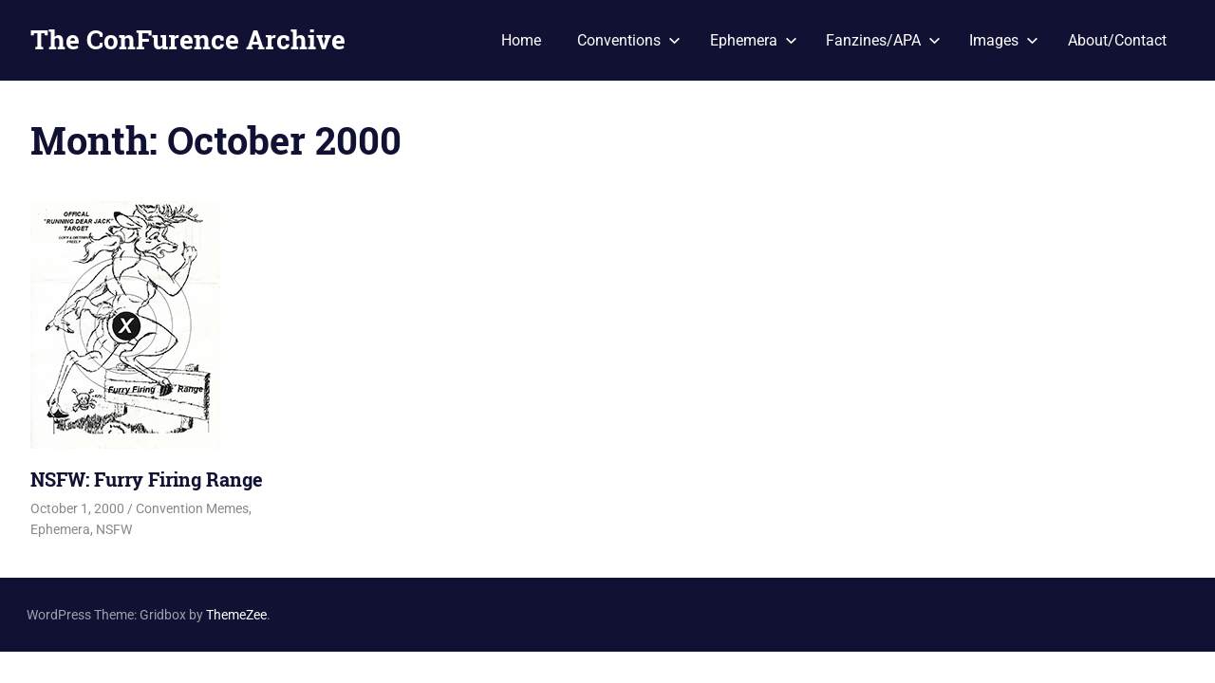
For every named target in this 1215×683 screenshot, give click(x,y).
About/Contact (1117, 40)
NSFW (114, 529)
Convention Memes (192, 508)
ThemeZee (236, 614)
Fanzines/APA (883, 40)
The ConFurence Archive (188, 39)
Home (521, 40)
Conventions (629, 40)
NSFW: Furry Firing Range (146, 479)
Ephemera (753, 40)
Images (1003, 40)
